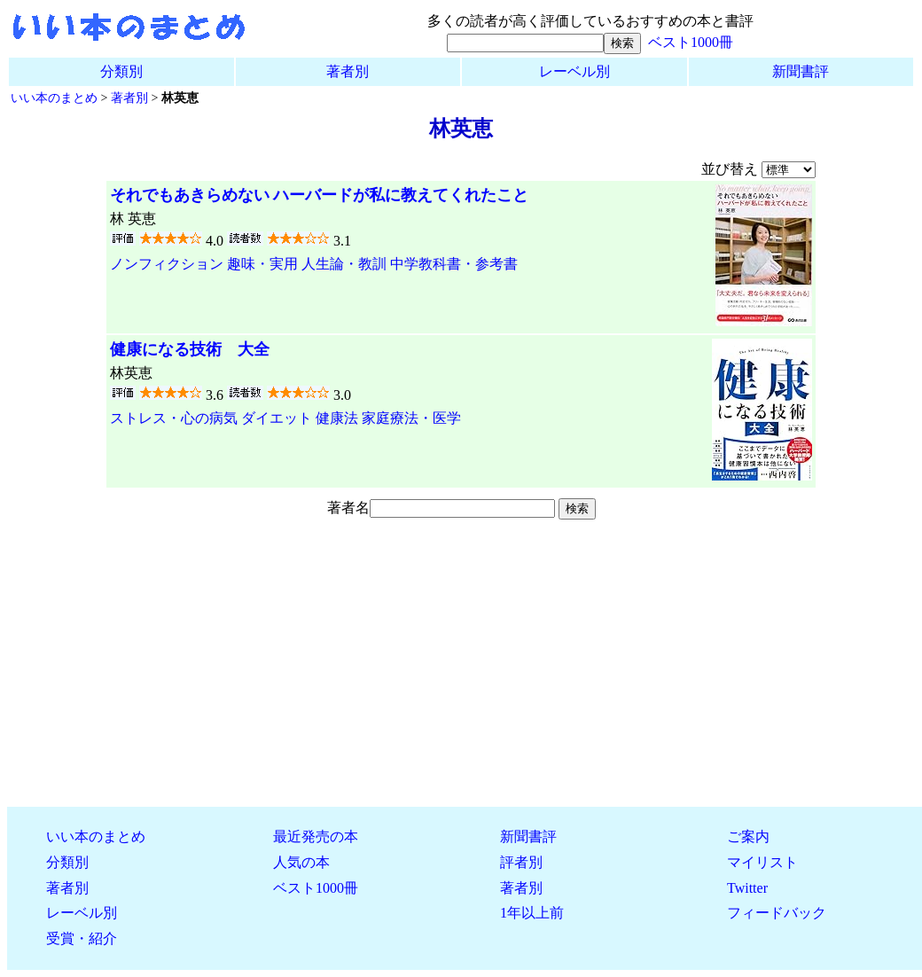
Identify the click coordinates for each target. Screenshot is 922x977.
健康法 (337, 418)
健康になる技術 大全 (190, 349)
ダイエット (276, 418)
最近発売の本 (315, 836)
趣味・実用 (262, 263)
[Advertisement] (461, 668)
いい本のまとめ (54, 97)
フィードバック (776, 912)
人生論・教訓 (344, 263)
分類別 (121, 71)
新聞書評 (800, 71)
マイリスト (762, 862)
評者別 (521, 862)
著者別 (347, 71)
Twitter (747, 887)
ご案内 (748, 836)
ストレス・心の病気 (174, 418)
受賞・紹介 (81, 938)
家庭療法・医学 (411, 418)
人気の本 (301, 862)
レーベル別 (574, 71)
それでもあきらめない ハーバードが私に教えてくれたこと (319, 195)
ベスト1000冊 (690, 42)
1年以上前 (532, 912)
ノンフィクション (166, 263)
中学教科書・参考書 (454, 263)
